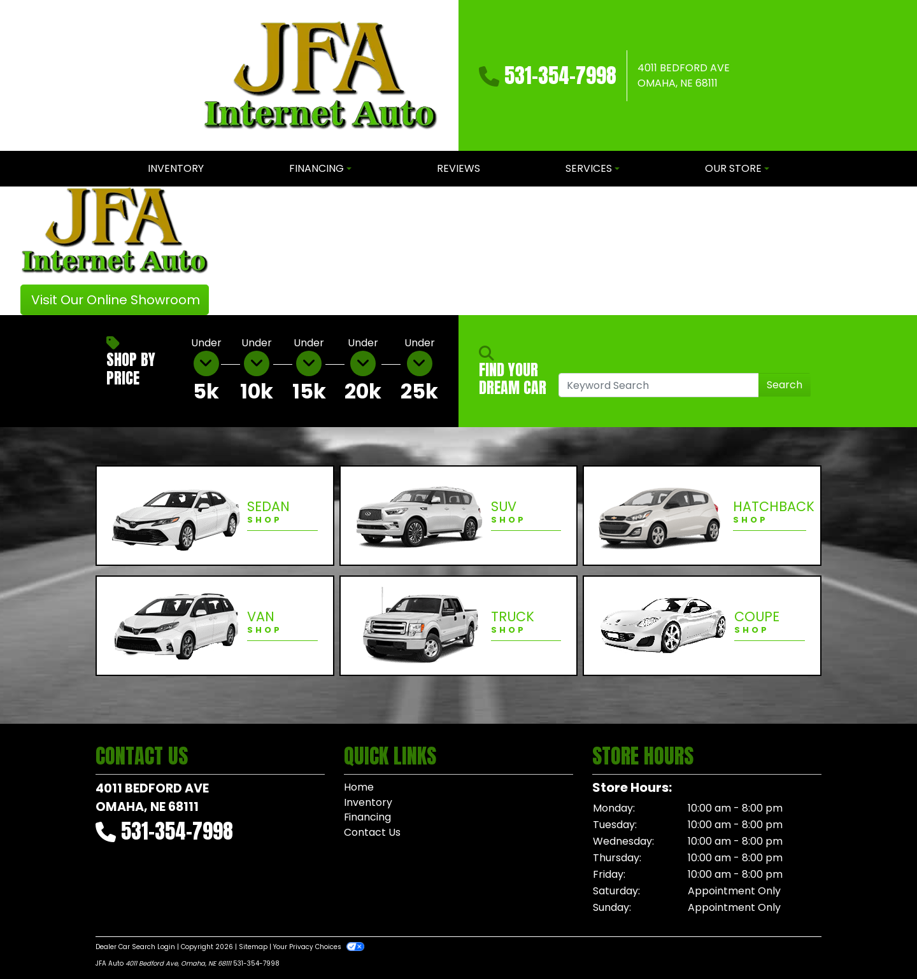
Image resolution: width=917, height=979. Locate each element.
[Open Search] (658, 385)
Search (784, 384)
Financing (368, 817)
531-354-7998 (560, 75)
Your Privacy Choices (318, 947)
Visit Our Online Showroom (115, 300)
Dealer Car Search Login (135, 947)
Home (359, 787)
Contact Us (372, 833)
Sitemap (253, 947)
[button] (240, 250)
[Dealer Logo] (320, 75)
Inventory (368, 802)
